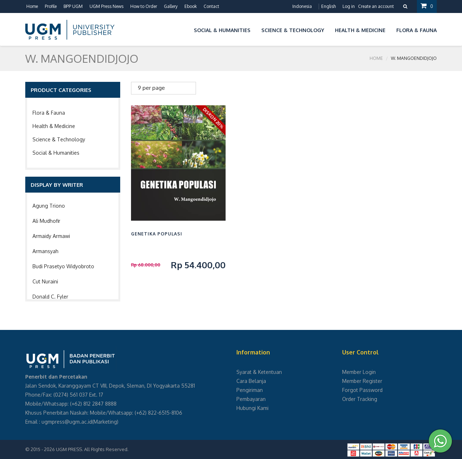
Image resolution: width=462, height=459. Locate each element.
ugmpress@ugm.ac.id (67, 422)
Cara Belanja (251, 381)
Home (32, 6)
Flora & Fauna (48, 113)
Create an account (376, 6)
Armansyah (45, 251)
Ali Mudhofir (46, 221)
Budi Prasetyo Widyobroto (63, 266)
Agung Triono (48, 206)
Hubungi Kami (252, 408)
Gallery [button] (171, 6)
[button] (183, 29)
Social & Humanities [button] (222, 30)
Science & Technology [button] (292, 30)
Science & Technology (58, 139)
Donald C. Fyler (50, 297)
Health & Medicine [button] (360, 30)
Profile (51, 6)
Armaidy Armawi (51, 236)
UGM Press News (106, 6)
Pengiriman (249, 390)
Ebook (190, 6)
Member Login (359, 372)
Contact (211, 6)
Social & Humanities (55, 153)
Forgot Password (362, 390)
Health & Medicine (53, 126)
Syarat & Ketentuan (259, 372)
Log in (349, 6)
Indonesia (302, 6)
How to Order (143, 6)
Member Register (362, 381)
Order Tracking (359, 399)
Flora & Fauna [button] (416, 30)
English (328, 6)
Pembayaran (251, 399)
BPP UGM (73, 6)
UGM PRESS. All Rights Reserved (91, 449)
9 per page (151, 87)
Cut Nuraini (45, 281)
